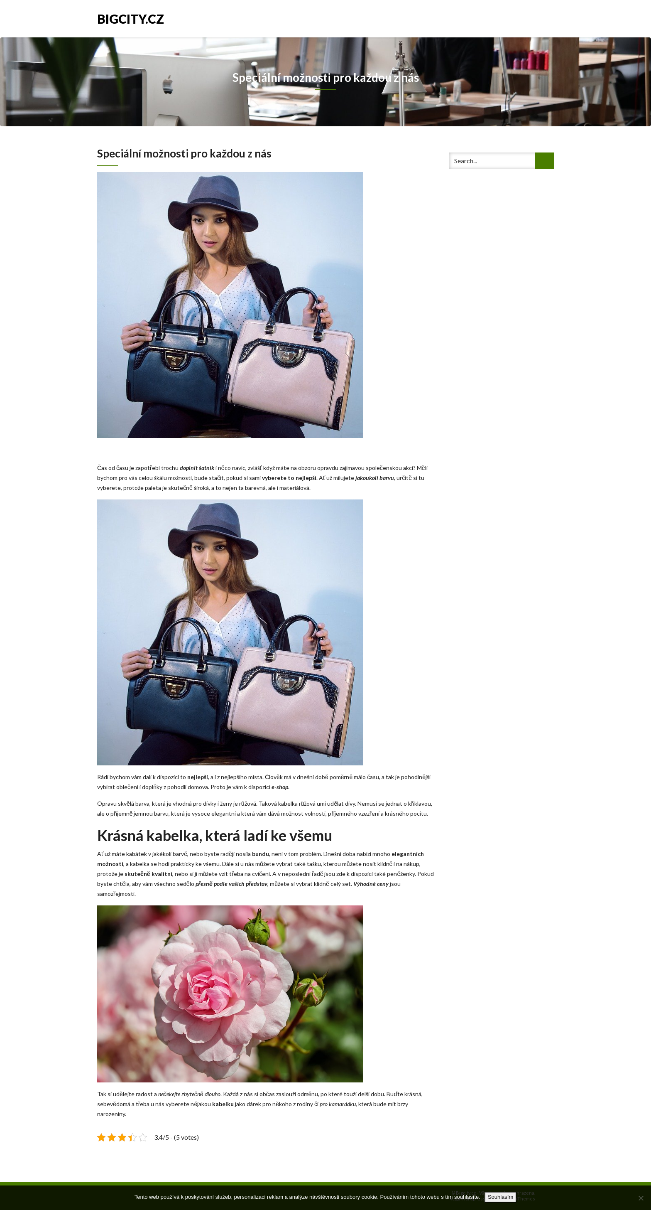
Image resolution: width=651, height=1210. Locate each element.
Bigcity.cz (130, 18)
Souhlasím (500, 1197)
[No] (640, 1198)
